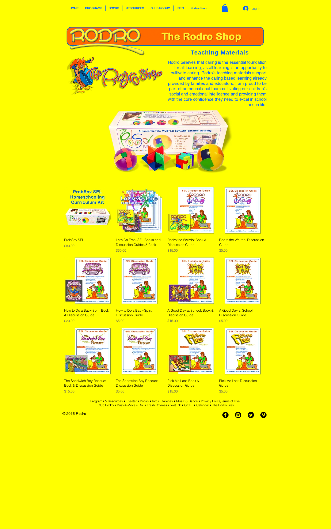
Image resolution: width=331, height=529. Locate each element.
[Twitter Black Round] (251, 415)
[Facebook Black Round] (225, 415)
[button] (93, 8)
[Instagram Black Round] (238, 415)
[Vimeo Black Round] (263, 415)
